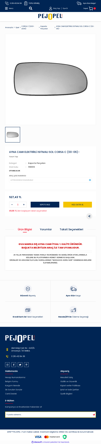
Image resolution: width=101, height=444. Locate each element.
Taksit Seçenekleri (71, 229)
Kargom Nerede (12, 385)
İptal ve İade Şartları (69, 389)
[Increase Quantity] (23, 204)
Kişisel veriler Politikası (70, 385)
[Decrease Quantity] (12, 204)
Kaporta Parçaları (37, 163)
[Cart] (89, 8)
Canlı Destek (11, 393)
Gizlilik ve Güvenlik (68, 381)
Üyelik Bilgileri (66, 393)
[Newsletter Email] (48, 414)
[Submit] (94, 414)
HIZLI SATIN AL (78, 204)
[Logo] (50, 16)
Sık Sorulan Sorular (13, 389)
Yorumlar (46, 229)
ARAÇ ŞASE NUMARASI (17, 176)
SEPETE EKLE (45, 204)
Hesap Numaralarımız (15, 377)
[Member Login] (58, 8)
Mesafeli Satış (66, 377)
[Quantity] (18, 204)
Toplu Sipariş (31, 3)
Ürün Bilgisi (25, 229)
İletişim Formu (11, 381)
